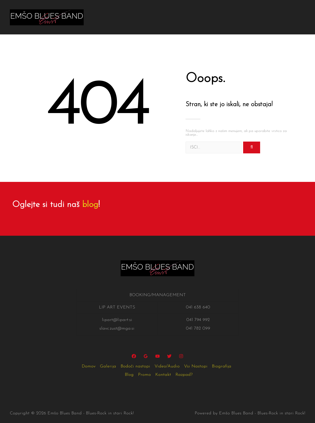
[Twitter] (169, 356)
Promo (103, 25)
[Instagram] (181, 356)
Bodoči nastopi (160, 8)
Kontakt (127, 25)
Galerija (128, 8)
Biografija (259, 8)
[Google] (145, 356)
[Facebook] (134, 356)
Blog (286, 8)
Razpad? (152, 25)
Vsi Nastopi (229, 8)
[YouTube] (157, 356)
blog (90, 205)
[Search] (251, 147)
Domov (104, 8)
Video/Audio (196, 8)
